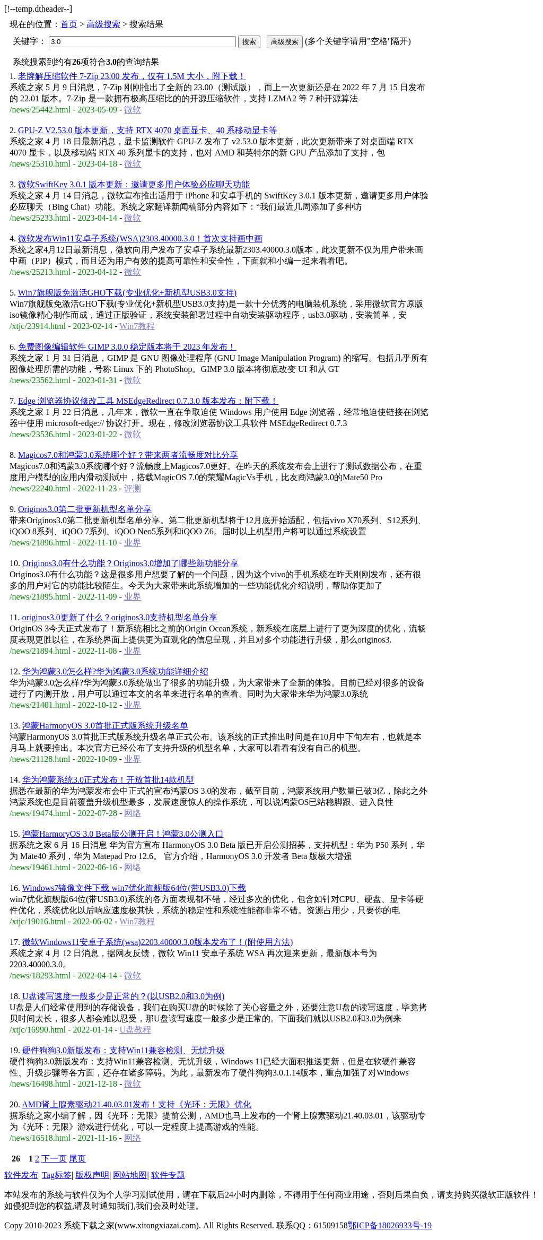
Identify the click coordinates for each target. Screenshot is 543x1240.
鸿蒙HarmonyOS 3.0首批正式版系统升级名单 (105, 725)
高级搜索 (103, 24)
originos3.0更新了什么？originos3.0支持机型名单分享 (119, 617)
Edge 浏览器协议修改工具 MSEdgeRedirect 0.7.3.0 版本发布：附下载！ (148, 400)
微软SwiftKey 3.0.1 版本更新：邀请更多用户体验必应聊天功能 (134, 184)
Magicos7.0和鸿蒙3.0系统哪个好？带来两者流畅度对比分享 (128, 454)
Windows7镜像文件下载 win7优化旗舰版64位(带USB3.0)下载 (134, 887)
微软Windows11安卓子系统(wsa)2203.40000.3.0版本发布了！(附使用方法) (157, 942)
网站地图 (130, 1175)
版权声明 (92, 1175)
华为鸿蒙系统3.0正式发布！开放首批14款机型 (108, 779)
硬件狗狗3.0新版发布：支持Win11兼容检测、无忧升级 (123, 1050)
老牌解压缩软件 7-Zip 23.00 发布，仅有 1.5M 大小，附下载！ (132, 76)
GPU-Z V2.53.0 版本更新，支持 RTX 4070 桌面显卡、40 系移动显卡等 (147, 130)
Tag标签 (57, 1175)
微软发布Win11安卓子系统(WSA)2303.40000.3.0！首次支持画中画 (140, 238)
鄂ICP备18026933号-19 (390, 1225)
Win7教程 (137, 326)
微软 (132, 109)
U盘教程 (136, 1029)
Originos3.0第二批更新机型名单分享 (85, 509)
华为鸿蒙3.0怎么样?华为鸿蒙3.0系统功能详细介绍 (115, 671)
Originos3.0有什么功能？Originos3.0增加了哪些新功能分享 (130, 563)
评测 (132, 488)
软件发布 (21, 1175)
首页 (68, 24)
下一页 (54, 1158)
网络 (132, 813)
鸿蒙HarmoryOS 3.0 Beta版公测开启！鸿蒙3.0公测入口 (123, 833)
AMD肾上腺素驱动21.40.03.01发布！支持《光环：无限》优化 (136, 1104)
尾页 (77, 1158)
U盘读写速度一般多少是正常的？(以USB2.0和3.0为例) (123, 996)
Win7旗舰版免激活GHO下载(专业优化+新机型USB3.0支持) (127, 292)
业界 (132, 542)
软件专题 (168, 1175)
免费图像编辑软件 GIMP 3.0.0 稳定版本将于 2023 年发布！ (127, 346)
